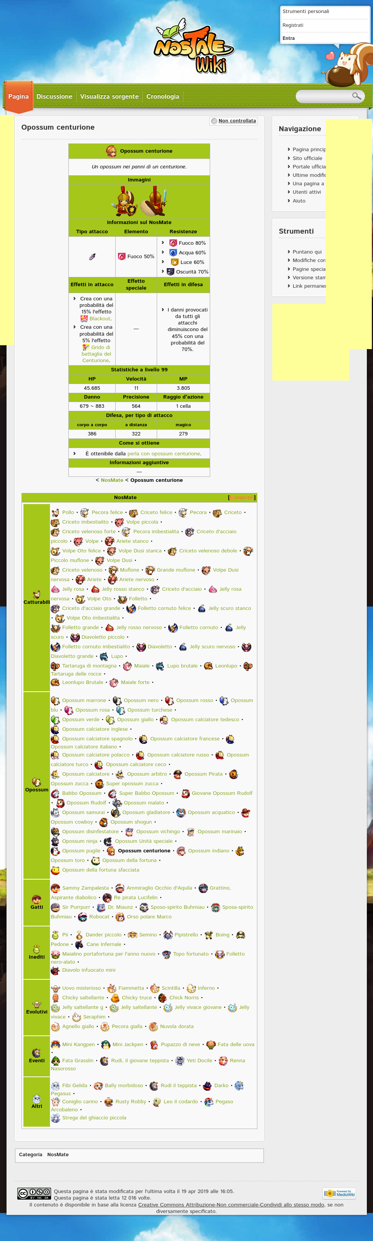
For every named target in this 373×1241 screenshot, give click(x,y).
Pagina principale (313, 149)
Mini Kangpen (78, 1044)
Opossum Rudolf (86, 803)
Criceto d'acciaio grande (91, 609)
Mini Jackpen (128, 1044)
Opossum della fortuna (130, 860)
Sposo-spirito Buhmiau (177, 907)
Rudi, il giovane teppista (140, 1061)
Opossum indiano (208, 851)
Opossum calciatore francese (185, 739)
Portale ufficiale (311, 167)
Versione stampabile (317, 278)
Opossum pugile (81, 851)
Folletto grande (80, 628)
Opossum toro (68, 860)
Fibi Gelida (74, 1085)
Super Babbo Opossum (146, 793)
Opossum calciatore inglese (95, 729)
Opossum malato (144, 803)
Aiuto (299, 201)
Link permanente (313, 286)
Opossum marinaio (220, 832)
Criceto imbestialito (85, 522)
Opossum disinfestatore (90, 832)
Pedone (60, 944)
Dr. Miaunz (120, 907)
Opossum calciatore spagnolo (97, 739)
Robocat (99, 917)
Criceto (233, 513)
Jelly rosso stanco (123, 589)
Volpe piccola (142, 522)
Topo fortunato (191, 954)
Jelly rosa (73, 589)
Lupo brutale (182, 666)
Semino (148, 935)
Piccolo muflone (70, 561)
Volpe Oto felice (81, 551)
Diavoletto (160, 647)
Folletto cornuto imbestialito (96, 647)
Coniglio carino (80, 1102)
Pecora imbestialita (156, 532)
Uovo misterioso (81, 988)
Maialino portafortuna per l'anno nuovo (109, 954)
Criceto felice (156, 513)
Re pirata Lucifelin (135, 897)
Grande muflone (176, 570)
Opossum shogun (131, 822)
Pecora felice (107, 513)
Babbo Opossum (81, 793)
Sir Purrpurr (76, 907)
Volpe (92, 542)
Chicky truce (137, 998)
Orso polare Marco (149, 917)
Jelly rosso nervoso (139, 628)
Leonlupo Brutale (82, 682)
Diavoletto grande (72, 657)
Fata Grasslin (78, 1061)
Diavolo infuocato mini (89, 970)
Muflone (129, 570)
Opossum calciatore (85, 774)
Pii (65, 935)
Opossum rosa (93, 710)
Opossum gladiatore (146, 812)
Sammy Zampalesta (85, 888)
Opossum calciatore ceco (136, 764)
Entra (289, 38)
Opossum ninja (80, 841)
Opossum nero (141, 700)
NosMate (112, 480)
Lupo (117, 657)
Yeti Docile (199, 1061)
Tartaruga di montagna (89, 666)
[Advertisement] (310, 342)
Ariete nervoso (136, 580)
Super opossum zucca (132, 784)
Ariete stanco (132, 542)
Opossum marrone (84, 700)
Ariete (94, 580)
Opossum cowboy (72, 822)
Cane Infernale (103, 944)
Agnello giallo (78, 1026)
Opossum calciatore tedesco (205, 720)
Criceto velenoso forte (89, 532)
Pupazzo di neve (180, 1044)
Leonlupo (226, 666)
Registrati (293, 25)
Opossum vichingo (158, 832)
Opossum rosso (194, 700)
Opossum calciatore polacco (95, 755)
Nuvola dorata (177, 1026)
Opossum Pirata (204, 774)
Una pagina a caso (315, 184)
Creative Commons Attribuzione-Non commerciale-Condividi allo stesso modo (231, 1205)
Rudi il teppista (179, 1085)
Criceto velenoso (82, 570)
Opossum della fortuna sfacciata (100, 870)
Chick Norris (184, 998)
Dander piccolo (103, 935)
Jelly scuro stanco (230, 609)
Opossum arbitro (147, 774)
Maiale (141, 666)
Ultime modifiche (313, 175)
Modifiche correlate (316, 260)
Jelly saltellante (139, 1007)
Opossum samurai (83, 812)
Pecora (198, 513)
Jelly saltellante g (82, 1007)
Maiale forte (135, 682)
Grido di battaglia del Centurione (96, 354)
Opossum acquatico (211, 812)
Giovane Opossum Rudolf (222, 793)
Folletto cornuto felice (164, 609)
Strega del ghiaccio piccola (94, 1118)
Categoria (31, 1155)
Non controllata (237, 121)
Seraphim (94, 1017)
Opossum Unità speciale (144, 841)
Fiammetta (131, 988)
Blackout (100, 319)
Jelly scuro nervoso (212, 647)
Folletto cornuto (198, 628)
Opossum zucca (69, 784)
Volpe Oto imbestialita (93, 618)
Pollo (68, 513)
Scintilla (171, 988)
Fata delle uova (236, 1044)
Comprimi (242, 497)
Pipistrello (186, 935)
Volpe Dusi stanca (139, 551)
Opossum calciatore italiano (84, 747)
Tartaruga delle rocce (76, 674)
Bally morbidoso (124, 1085)
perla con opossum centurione (164, 454)
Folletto (138, 599)
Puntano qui (307, 252)
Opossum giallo (135, 720)
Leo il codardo (181, 1102)
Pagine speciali (310, 269)
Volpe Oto (99, 599)
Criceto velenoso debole (208, 551)
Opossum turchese (150, 710)
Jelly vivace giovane (198, 1007)
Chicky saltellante (83, 998)
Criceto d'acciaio (182, 589)
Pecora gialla (127, 1026)
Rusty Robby (131, 1102)
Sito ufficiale (307, 158)
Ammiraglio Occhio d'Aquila (159, 888)
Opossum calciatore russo (178, 755)
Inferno (206, 988)
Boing (223, 935)
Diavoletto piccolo (102, 637)
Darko (221, 1085)
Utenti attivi (307, 192)
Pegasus (61, 1094)
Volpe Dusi (120, 561)
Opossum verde (80, 720)
